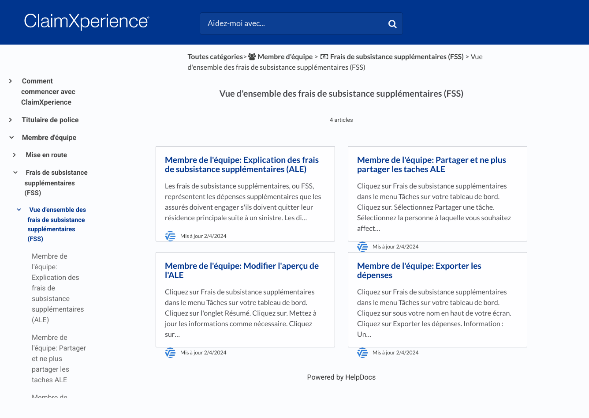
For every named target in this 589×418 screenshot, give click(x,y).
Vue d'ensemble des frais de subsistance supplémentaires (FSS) (56, 224)
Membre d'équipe (48, 137)
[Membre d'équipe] (280, 57)
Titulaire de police (49, 120)
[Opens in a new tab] (341, 377)
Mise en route (46, 155)
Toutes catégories (214, 57)
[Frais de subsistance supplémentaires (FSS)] (392, 57)
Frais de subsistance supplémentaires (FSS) (56, 183)
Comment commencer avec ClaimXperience (48, 91)
